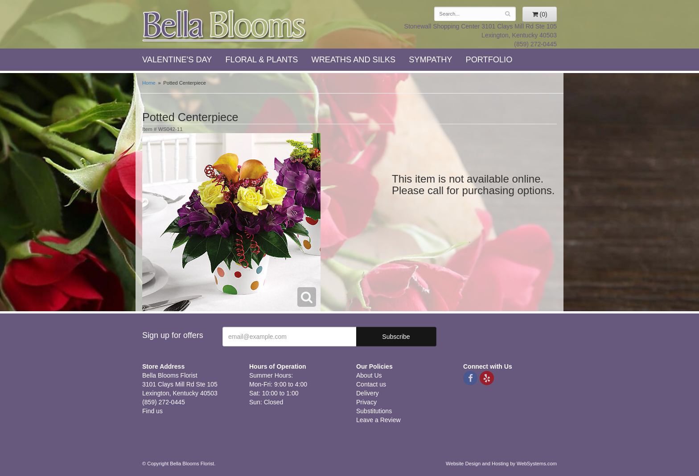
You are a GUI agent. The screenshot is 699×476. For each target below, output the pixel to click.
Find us (152, 411)
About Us (369, 375)
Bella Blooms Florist (224, 26)
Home (149, 82)
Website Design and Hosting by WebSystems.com (501, 463)
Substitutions (374, 411)
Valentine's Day (177, 59)
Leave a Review (378, 419)
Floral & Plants (261, 59)
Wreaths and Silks (354, 59)
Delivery (367, 393)
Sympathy (430, 59)
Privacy (366, 402)
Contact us (371, 384)
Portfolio (489, 59)
